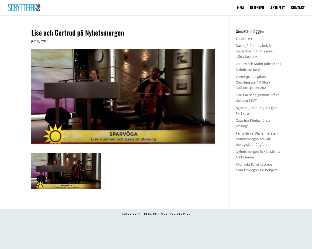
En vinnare (244, 38)
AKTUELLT (277, 8)
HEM (240, 8)
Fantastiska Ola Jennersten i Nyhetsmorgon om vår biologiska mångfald (258, 139)
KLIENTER (257, 8)
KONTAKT (298, 8)
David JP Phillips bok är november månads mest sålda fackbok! (255, 51)
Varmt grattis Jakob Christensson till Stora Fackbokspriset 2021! (253, 82)
